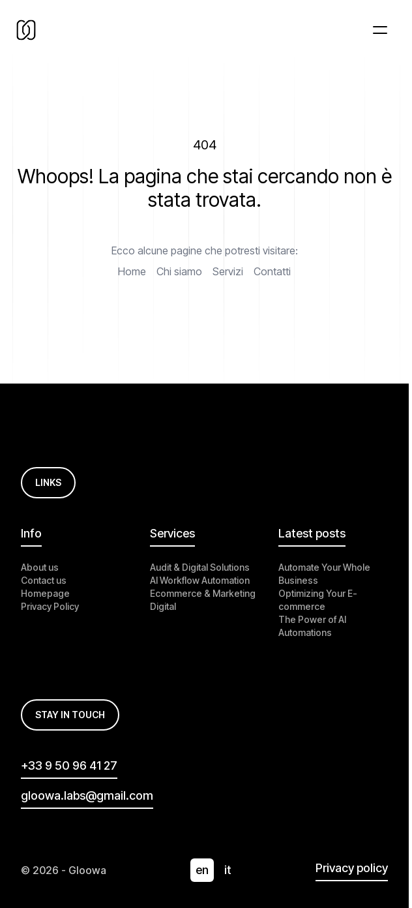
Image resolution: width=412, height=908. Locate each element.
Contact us (43, 580)
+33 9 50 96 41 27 (69, 765)
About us (40, 567)
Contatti (272, 271)
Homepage (45, 593)
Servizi (228, 271)
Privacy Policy (50, 606)
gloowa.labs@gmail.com (87, 795)
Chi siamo (179, 271)
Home (132, 271)
